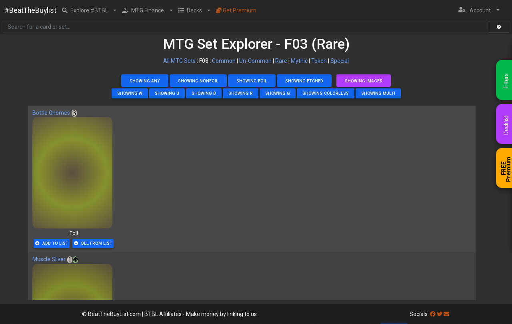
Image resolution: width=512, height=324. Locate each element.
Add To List (51, 243)
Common (224, 61)
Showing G (277, 93)
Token (319, 61)
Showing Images (363, 81)
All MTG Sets (179, 61)
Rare (281, 61)
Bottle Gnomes (51, 113)
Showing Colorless (325, 93)
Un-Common (255, 61)
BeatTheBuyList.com (114, 314)
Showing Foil (251, 81)
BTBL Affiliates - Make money (200, 314)
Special (339, 61)
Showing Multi (378, 93)
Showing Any (145, 81)
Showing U (167, 93)
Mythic (299, 61)
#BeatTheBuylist (30, 10)
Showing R (240, 93)
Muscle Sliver (49, 259)
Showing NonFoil (198, 81)
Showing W (129, 93)
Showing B (204, 93)
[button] (89, 10)
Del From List (93, 243)
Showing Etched (304, 81)
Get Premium (236, 10)
